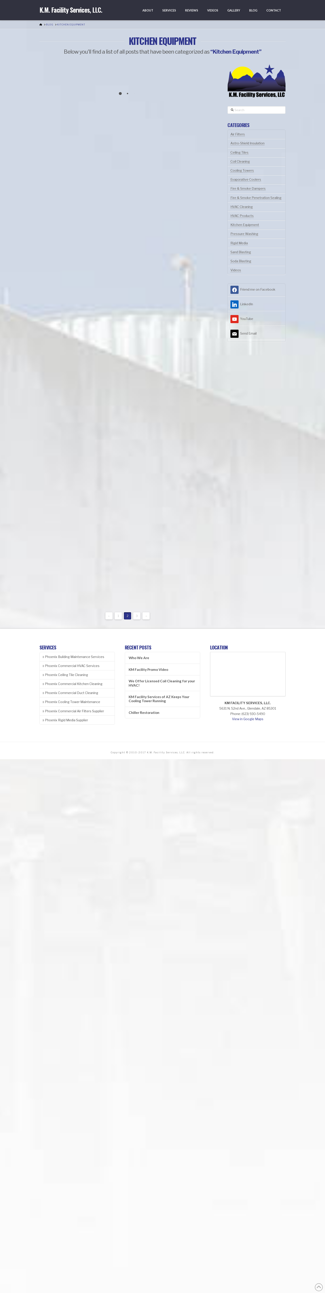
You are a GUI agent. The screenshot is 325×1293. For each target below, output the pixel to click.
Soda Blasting (240, 261)
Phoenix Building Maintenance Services (73, 657)
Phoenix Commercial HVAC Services (71, 666)
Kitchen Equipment (244, 225)
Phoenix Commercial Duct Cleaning (70, 693)
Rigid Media (239, 243)
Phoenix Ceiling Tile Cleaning (65, 675)
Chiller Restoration (144, 712)
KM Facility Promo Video (148, 669)
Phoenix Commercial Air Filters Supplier (73, 711)
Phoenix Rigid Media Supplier (65, 720)
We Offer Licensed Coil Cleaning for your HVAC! (162, 683)
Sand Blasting (240, 252)
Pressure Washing (244, 234)
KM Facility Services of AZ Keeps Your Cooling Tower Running (159, 699)
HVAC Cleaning (241, 207)
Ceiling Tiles (239, 152)
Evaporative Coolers (245, 179)
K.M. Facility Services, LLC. (70, 10)
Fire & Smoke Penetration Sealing (255, 198)
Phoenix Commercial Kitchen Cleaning (72, 684)
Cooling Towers (242, 170)
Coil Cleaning (240, 161)
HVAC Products (242, 216)
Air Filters (237, 134)
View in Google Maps (247, 719)
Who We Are (139, 658)
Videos (235, 270)
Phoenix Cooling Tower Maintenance (71, 702)
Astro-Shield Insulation (247, 143)
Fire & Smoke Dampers (248, 188)
